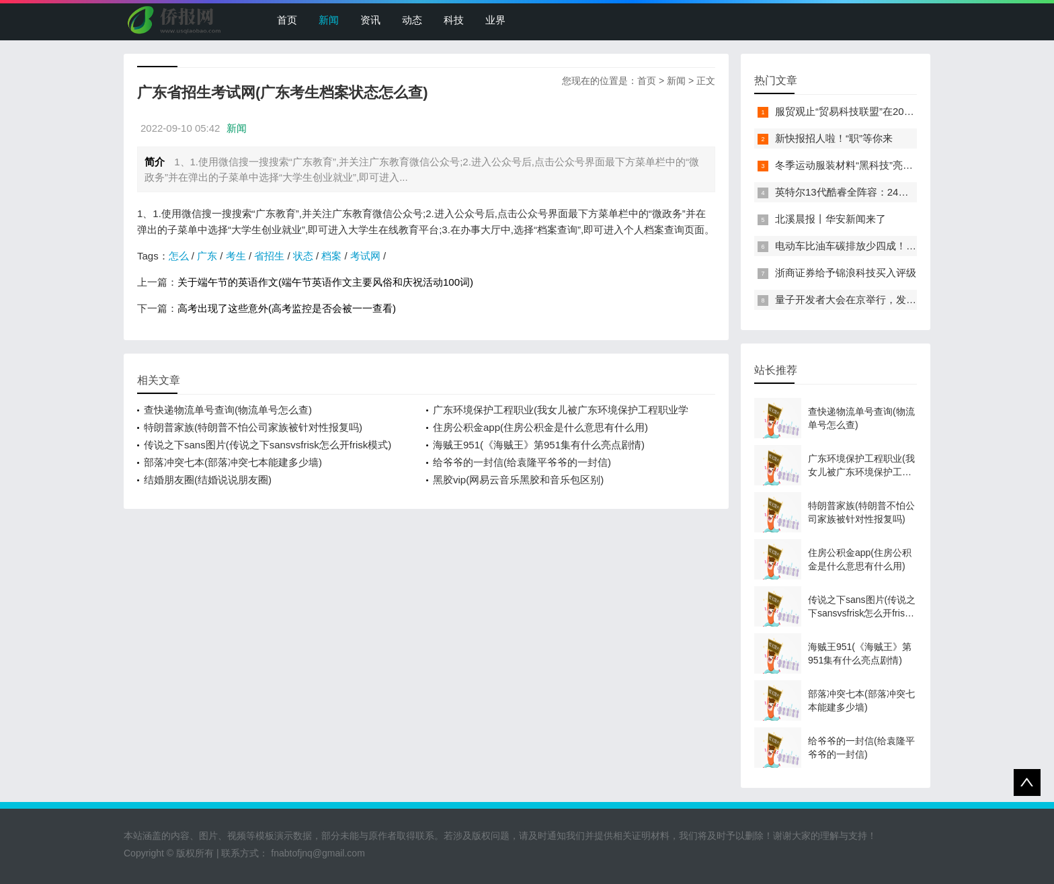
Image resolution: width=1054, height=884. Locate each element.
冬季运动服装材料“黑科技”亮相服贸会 (859, 165)
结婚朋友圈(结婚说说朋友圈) (208, 479)
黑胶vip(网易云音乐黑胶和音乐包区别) (518, 479)
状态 (303, 256)
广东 (207, 256)
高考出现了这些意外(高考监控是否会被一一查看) (286, 308)
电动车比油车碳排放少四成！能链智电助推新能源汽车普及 (906, 245)
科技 (454, 20)
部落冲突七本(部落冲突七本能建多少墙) (233, 462)
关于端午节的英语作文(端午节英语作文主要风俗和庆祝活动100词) (325, 282)
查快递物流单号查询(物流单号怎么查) (228, 409)
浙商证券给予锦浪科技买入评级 (845, 272)
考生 (236, 256)
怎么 (179, 256)
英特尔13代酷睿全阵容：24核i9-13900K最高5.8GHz (892, 192)
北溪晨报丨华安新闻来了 (830, 219)
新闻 (329, 20)
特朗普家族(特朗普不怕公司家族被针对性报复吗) (253, 427)
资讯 (370, 20)
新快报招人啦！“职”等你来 (834, 138)
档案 (331, 256)
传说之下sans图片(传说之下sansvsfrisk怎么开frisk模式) (267, 444)
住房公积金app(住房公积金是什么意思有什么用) (540, 427)
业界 (495, 20)
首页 (287, 20)
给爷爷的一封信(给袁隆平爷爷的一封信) (522, 462)
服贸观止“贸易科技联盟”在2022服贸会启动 (870, 111)
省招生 (269, 256)
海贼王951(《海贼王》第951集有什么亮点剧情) (539, 444)
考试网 (365, 256)
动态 (412, 20)
